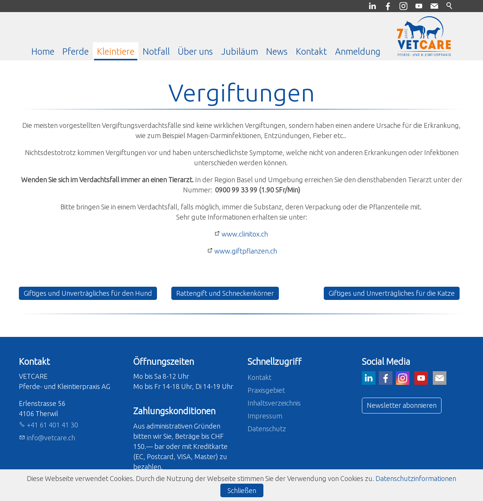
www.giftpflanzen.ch (245, 251)
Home (42, 51)
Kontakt (311, 51)
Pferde (75, 51)
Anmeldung (357, 51)
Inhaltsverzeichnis (274, 403)
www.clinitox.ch (245, 234)
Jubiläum (239, 51)
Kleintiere (115, 51)
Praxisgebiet (266, 390)
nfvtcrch (51, 437)
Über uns (195, 51)
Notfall (156, 51)
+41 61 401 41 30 (52, 425)
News (277, 51)
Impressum (265, 416)
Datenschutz (267, 428)
